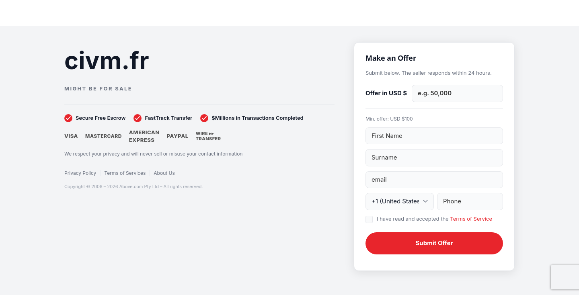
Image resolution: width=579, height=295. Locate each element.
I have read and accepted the (434, 218)
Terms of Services (125, 173)
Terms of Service (471, 218)
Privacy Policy (80, 173)
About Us (164, 173)
